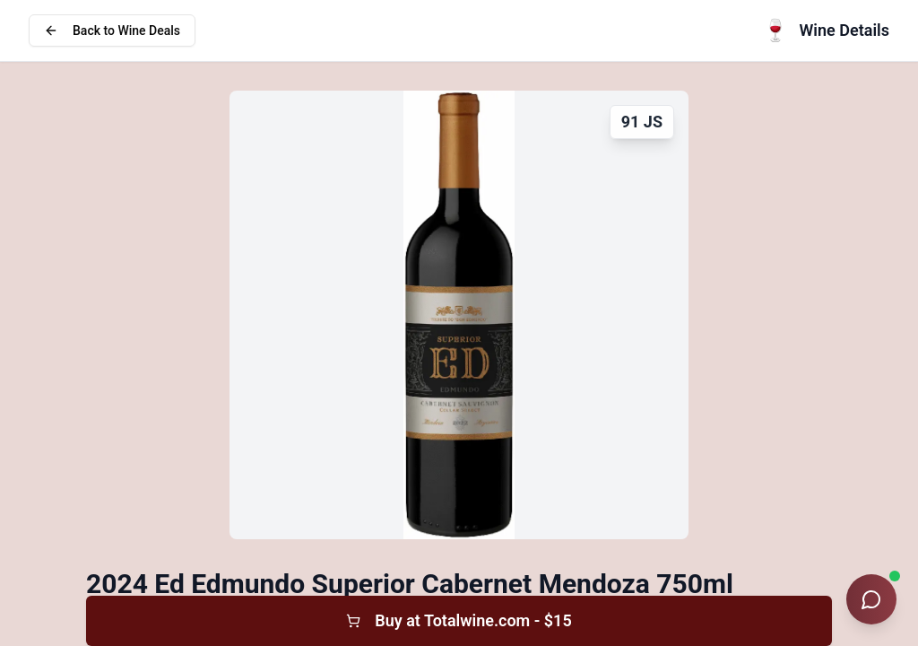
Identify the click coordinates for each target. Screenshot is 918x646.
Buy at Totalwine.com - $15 (458, 620)
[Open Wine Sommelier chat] (871, 599)
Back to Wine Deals (112, 30)
